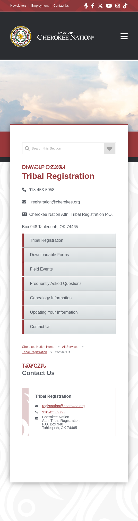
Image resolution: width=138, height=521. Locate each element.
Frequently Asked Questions (56, 283)
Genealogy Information (51, 298)
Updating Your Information (54, 312)
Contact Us (61, 5)
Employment (40, 5)
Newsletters (18, 5)
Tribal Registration (46, 240)
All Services (70, 347)
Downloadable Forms (49, 255)
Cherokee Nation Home (38, 347)
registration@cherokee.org (55, 202)
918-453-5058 (53, 412)
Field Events (41, 269)
